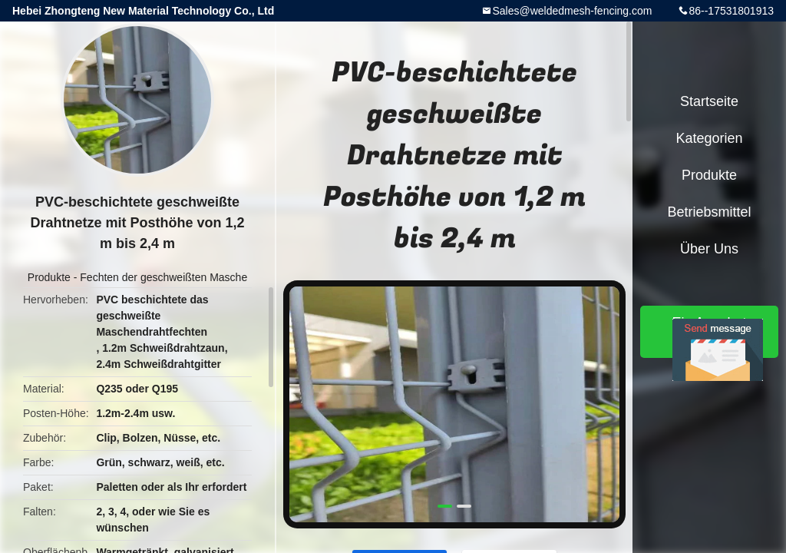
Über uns (709, 249)
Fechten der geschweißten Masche (163, 277)
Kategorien (708, 138)
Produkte (49, 277)
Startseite (709, 101)
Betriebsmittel (709, 212)
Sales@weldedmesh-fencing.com (572, 11)
